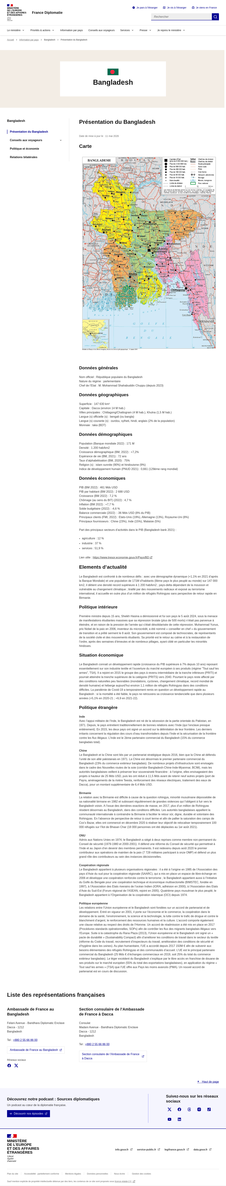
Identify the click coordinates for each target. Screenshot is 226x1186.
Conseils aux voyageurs (101, 30)
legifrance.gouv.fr (175, 1149)
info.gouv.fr (122, 1149)
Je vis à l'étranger (176, 7)
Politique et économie (24, 148)
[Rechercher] (181, 16)
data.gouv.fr (201, 1149)
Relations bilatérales (23, 157)
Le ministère (13, 30)
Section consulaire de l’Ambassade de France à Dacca (110, 1056)
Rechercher (215, 16)
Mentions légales (73, 1174)
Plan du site (12, 1174)
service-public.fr (147, 1149)
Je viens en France (206, 7)
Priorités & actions (40, 30)
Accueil (10, 40)
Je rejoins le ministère (169, 30)
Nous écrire (119, 1174)
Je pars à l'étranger (146, 7)
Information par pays (71, 30)
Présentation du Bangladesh (29, 131)
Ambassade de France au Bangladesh (34, 1049)
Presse (143, 30)
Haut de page (210, 1081)
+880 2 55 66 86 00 (25, 1039)
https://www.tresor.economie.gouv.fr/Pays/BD (121, 557)
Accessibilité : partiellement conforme (41, 1174)
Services (125, 30)
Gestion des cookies (141, 1174)
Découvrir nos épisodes (28, 1113)
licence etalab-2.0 (123, 1181)
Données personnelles (97, 1174)
